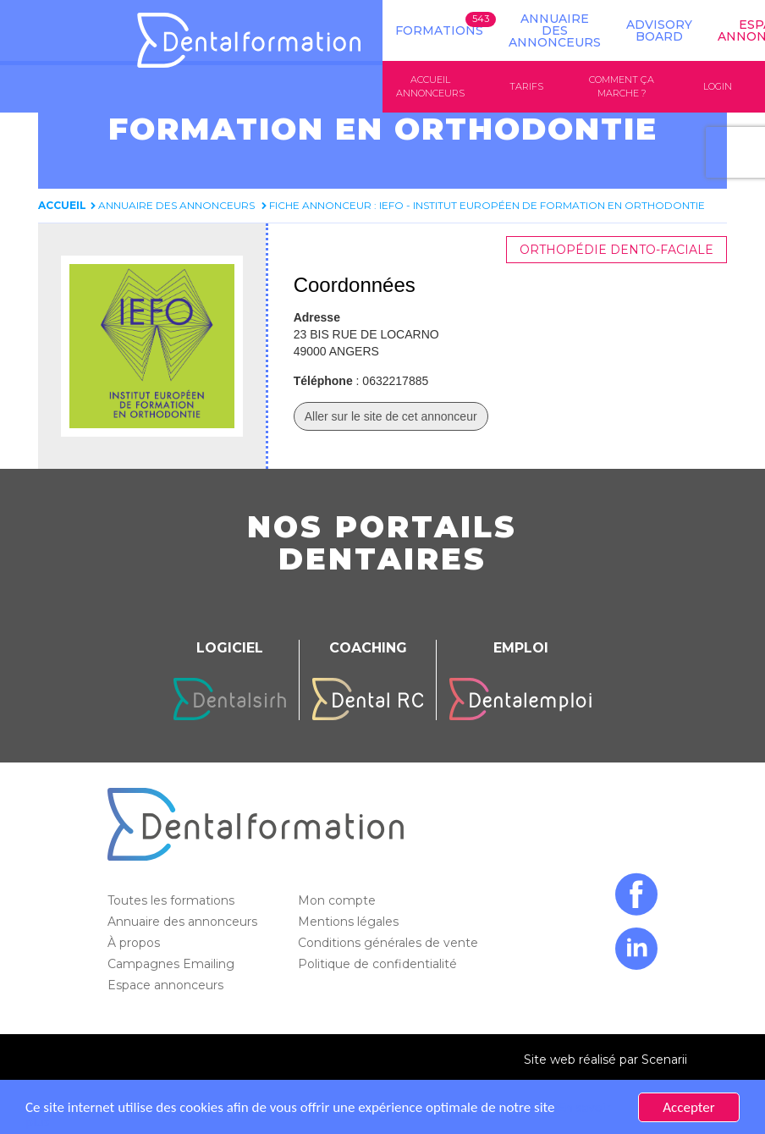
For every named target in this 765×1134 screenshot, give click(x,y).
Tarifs (526, 86)
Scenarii (664, 1059)
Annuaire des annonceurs (555, 30)
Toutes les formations (172, 900)
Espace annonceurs (167, 985)
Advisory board (659, 30)
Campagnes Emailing (172, 964)
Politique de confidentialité (379, 964)
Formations (439, 30)
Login (717, 86)
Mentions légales (350, 921)
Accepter (688, 1107)
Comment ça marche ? (621, 86)
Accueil (62, 205)
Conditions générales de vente (390, 942)
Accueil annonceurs (430, 86)
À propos (135, 942)
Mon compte (338, 900)
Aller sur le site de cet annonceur (391, 416)
